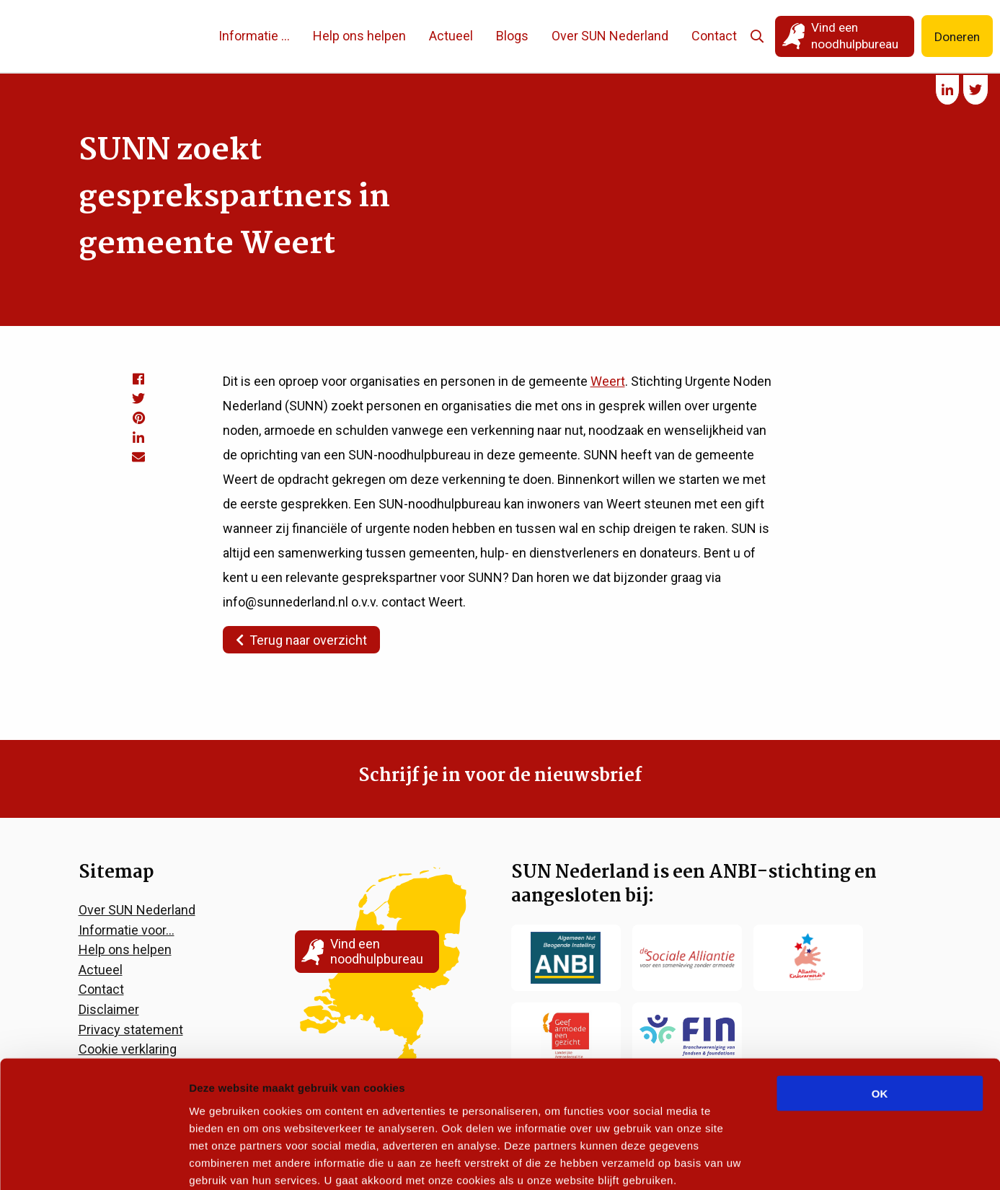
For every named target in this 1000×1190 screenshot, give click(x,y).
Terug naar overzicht (301, 640)
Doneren (956, 36)
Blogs (505, 35)
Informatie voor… (126, 930)
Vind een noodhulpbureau (848, 35)
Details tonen (779, 1161)
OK (880, 1016)
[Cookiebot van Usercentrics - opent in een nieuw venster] (93, 1162)
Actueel (444, 35)
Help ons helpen (352, 35)
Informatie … (247, 35)
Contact (707, 35)
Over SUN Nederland (602, 35)
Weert (607, 381)
